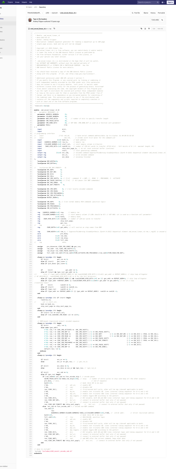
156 (34, 364)
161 (34, 374)
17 (34, 67)
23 (34, 80)
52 (34, 142)
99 (34, 242)
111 (34, 268)
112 (34, 270)
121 (34, 289)
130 (34, 308)
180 (34, 415)
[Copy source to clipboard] (146, 28)
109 (34, 263)
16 (34, 65)
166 (34, 385)
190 (34, 436)
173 (34, 400)
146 (34, 342)
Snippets (24, 2)
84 (34, 210)
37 (34, 110)
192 (34, 440)
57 (34, 152)
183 (34, 421)
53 (34, 144)
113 (34, 272)
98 (34, 240)
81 (34, 204)
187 (34, 430)
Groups (17, 2)
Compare (7, 48)
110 (34, 265)
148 (34, 346)
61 (34, 161)
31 (34, 97)
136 (34, 321)
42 (34, 120)
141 (34, 332)
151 (34, 353)
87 (34, 216)
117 (34, 280)
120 (34, 287)
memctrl (59, 13)
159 (34, 370)
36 (34, 108)
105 (34, 255)
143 (34, 336)
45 (34, 127)
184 (34, 423)
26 (34, 86)
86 (34, 214)
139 (34, 327)
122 (34, 291)
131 (34, 310)
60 (34, 159)
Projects (10, 2)
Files (6, 23)
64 (34, 167)
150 (34, 351)
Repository (47, 7)
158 (34, 368)
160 (34, 372)
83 (34, 208)
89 (34, 221)
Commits (7, 27)
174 (34, 402)
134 (34, 317)
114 (34, 274)
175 (34, 404)
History (157, 13)
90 (34, 223)
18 (34, 69)
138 (34, 325)
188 (34, 432)
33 (34, 101)
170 (34, 393)
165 (34, 383)
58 (34, 155)
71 (34, 182)
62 (34, 163)
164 (34, 381)
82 (34, 206)
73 (34, 187)
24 (34, 82)
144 (34, 338)
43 (34, 123)
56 (34, 150)
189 (34, 434)
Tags (6, 36)
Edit (158, 29)
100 (34, 244)
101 (34, 246)
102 (34, 248)
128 (34, 304)
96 (34, 236)
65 (34, 169)
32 (34, 99)
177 (34, 408)
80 (34, 201)
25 (34, 84)
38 (34, 112)
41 (34, 118)
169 (34, 391)
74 (34, 189)
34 (34, 103)
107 (34, 259)
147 (34, 344)
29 (34, 93)
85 (34, 212)
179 (34, 413)
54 (34, 146)
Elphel (33, 7)
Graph (6, 44)
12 (34, 56)
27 (34, 88)
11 (34, 54)
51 (34, 140)
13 (34, 59)
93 (34, 229)
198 (34, 453)
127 (34, 302)
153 (34, 357)
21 (34, 76)
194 (34, 445)
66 (34, 172)
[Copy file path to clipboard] (58, 29)
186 (34, 427)
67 (34, 174)
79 (34, 199)
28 (34, 91)
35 (34, 106)
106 (34, 257)
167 (34, 387)
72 (34, 184)
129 (34, 306)
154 (34, 359)
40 (34, 116)
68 (34, 176)
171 (34, 396)
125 (34, 297)
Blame (150, 13)
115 (34, 276)
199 (34, 455)
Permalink (165, 13)
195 (34, 447)
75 (34, 191)
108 (34, 261)
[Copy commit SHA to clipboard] (166, 20)
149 (34, 349)
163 (34, 378)
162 (34, 376)
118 (34, 282)
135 (34, 319)
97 (34, 238)
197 (34, 451)
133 (34, 314)
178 (34, 410)
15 (34, 63)
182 (34, 419)
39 (34, 114)
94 (34, 231)
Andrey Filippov (42, 21)
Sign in (170, 2)
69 (34, 178)
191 (34, 438)
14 (34, 61)
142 (34, 334)
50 (34, 137)
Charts (6, 52)
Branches (7, 32)
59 (34, 157)
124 (34, 295)
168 (34, 389)
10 (34, 52)
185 (34, 425)
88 (34, 219)
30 (34, 95)
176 (34, 406)
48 (34, 133)
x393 (51, 13)
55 (34, 148)
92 (34, 227)
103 (34, 251)
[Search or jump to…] (148, 2)
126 (34, 300)
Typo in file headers (44, 19)
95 (34, 233)
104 (34, 253)
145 (34, 340)
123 (34, 293)
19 (34, 71)
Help (30, 2)
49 (34, 135)
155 (34, 361)
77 (34, 195)
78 (34, 197)
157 (34, 366)
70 (34, 180)
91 (34, 225)
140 (34, 329)
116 (34, 278)
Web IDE (164, 29)
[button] (12, 466)
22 (34, 78)
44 (34, 125)
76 (34, 193)
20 (34, 74)
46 (34, 129)
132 (34, 312)
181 (34, 417)
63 (34, 165)
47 (34, 131)
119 (34, 285)
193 (34, 442)
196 (34, 449)
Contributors (8, 40)
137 (34, 323)
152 (34, 355)
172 (34, 398)
